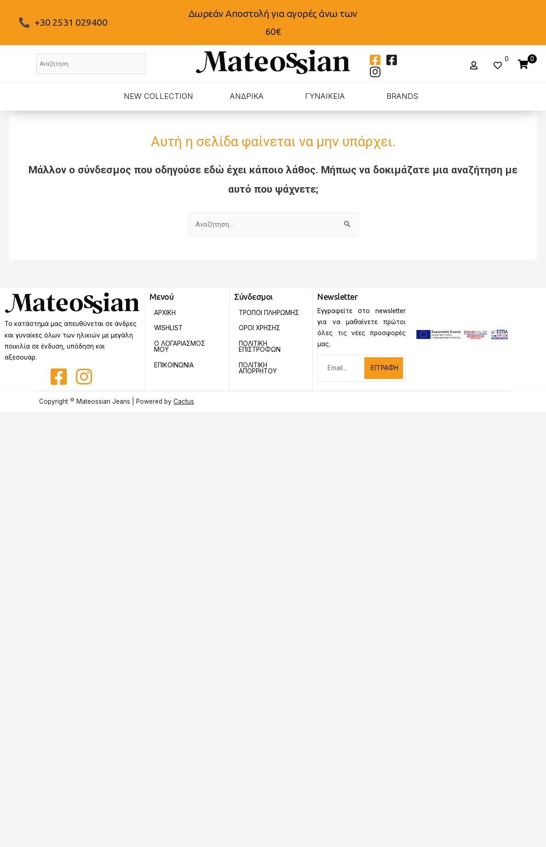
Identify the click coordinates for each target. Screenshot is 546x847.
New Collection (158, 96)
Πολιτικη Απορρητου (258, 368)
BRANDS (402, 96)
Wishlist (168, 328)
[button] (475, 65)
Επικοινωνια (174, 365)
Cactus (183, 401)
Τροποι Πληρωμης (269, 312)
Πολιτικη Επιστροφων (260, 347)
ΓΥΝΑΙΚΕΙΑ (325, 96)
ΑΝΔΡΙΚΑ (247, 96)
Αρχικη (165, 312)
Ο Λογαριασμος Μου (179, 347)
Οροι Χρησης (259, 328)
